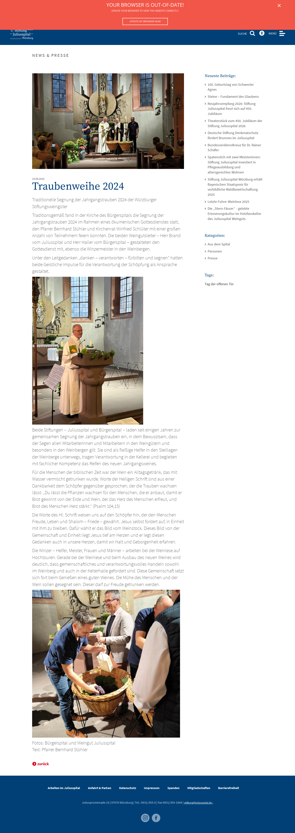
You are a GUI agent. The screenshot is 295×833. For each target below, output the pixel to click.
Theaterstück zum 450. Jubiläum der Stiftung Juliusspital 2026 (235, 123)
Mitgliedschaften (198, 788)
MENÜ (272, 33)
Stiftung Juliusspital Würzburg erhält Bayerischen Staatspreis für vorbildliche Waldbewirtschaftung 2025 (235, 187)
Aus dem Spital (219, 244)
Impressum (152, 788)
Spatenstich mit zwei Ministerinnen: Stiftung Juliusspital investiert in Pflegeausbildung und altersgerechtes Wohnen (234, 164)
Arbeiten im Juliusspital (64, 788)
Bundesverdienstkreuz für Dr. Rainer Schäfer (234, 147)
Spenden (173, 788)
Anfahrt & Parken (99, 788)
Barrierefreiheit (228, 788)
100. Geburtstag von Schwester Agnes (231, 87)
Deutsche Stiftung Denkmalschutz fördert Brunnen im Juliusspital (233, 135)
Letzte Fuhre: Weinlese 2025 (228, 201)
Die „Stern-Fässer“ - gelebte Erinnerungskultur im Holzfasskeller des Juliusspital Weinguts (234, 213)
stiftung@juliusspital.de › (198, 802)
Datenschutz (127, 788)
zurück (43, 763)
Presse (213, 258)
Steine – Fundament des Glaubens (233, 96)
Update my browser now (145, 21)
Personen (215, 251)
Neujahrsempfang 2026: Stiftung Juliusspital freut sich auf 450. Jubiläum (232, 108)
